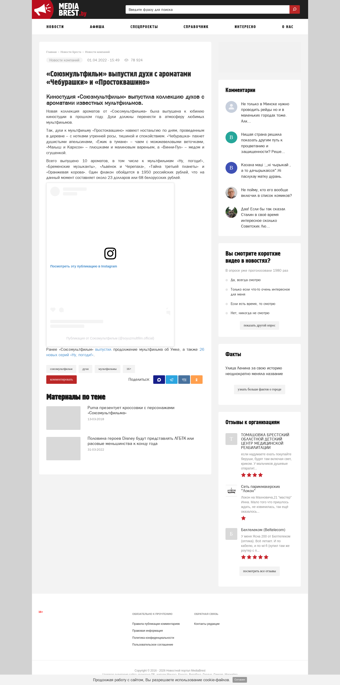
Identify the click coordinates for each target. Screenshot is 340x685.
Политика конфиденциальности (153, 637)
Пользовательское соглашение (152, 644)
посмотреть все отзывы (259, 571)
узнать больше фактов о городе (259, 389)
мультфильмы (107, 369)
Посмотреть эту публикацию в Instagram (83, 266)
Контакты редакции (206, 624)
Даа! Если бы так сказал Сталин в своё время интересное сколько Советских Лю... (263, 217)
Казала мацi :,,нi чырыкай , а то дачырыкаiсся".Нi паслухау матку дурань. (266, 170)
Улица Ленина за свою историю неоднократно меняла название (254, 371)
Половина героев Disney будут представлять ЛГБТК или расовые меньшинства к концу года (141, 441)
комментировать (61, 379)
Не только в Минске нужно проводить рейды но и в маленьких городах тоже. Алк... (265, 112)
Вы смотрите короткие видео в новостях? (252, 257)
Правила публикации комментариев (156, 624)
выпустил (103, 349)
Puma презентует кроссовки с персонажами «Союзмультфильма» (131, 410)
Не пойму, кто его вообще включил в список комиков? (266, 192)
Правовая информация (147, 630)
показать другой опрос (259, 325)
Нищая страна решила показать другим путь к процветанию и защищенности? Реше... (263, 143)
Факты (233, 354)
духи (85, 369)
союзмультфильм (61, 369)
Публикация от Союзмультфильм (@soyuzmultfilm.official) (110, 338)
